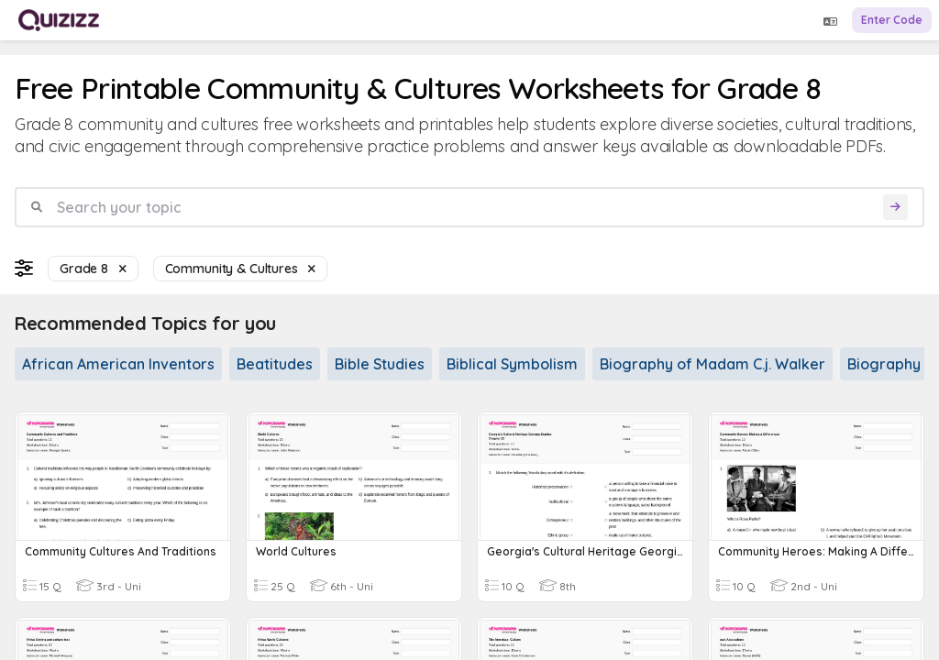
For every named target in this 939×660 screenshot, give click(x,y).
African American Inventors (118, 364)
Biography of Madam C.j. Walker (712, 364)
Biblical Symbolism (512, 364)
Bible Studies (380, 364)
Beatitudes (275, 364)
